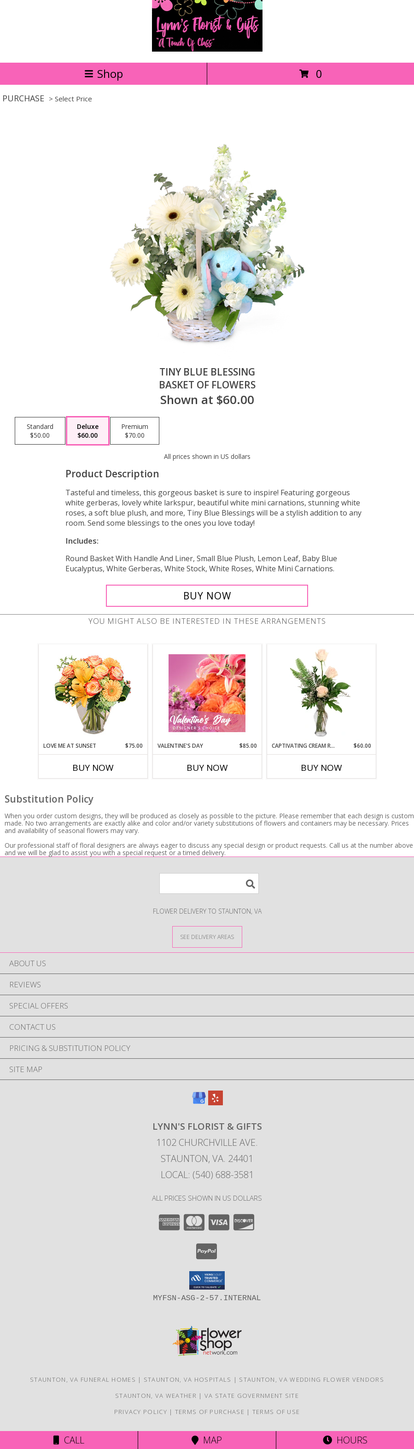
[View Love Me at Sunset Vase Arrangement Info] (92, 693)
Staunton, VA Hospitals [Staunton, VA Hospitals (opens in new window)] (188, 1379)
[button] (207, 1280)
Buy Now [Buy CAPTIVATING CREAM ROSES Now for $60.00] (321, 768)
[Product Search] (209, 883)
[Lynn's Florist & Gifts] (207, 49)
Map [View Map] (207, 1440)
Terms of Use (276, 1412)
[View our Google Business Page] (199, 1102)
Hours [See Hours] (345, 1440)
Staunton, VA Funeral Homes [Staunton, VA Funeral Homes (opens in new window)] (83, 1379)
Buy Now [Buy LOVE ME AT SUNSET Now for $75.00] (93, 768)
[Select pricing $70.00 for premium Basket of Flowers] (135, 430)
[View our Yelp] (215, 1102)
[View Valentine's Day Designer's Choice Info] (207, 693)
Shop (103, 73)
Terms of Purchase (210, 1412)
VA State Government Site (251, 1395)
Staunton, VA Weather (156, 1395)
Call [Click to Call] (68, 1440)
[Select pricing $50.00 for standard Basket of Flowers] (40, 430)
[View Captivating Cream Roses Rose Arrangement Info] (321, 693)
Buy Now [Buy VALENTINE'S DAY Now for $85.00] (207, 768)
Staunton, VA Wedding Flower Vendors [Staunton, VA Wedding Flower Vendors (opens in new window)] (311, 1379)
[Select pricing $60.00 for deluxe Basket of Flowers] (87, 430)
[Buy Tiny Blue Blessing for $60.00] (207, 596)
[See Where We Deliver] (207, 936)
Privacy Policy (140, 1412)
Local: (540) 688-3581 (207, 1174)
